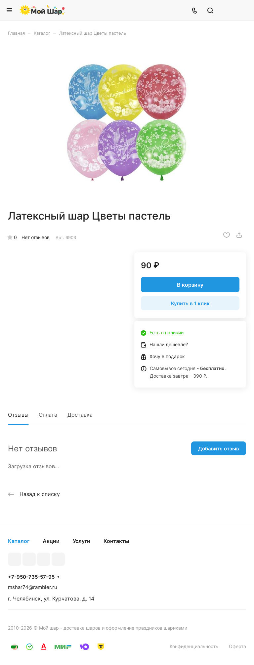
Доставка (80, 414)
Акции (51, 541)
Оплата (48, 414)
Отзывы (18, 414)
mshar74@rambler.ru (32, 587)
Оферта (237, 646)
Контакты (116, 541)
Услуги (81, 541)
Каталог (18, 541)
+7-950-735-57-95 (31, 577)
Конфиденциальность (194, 646)
